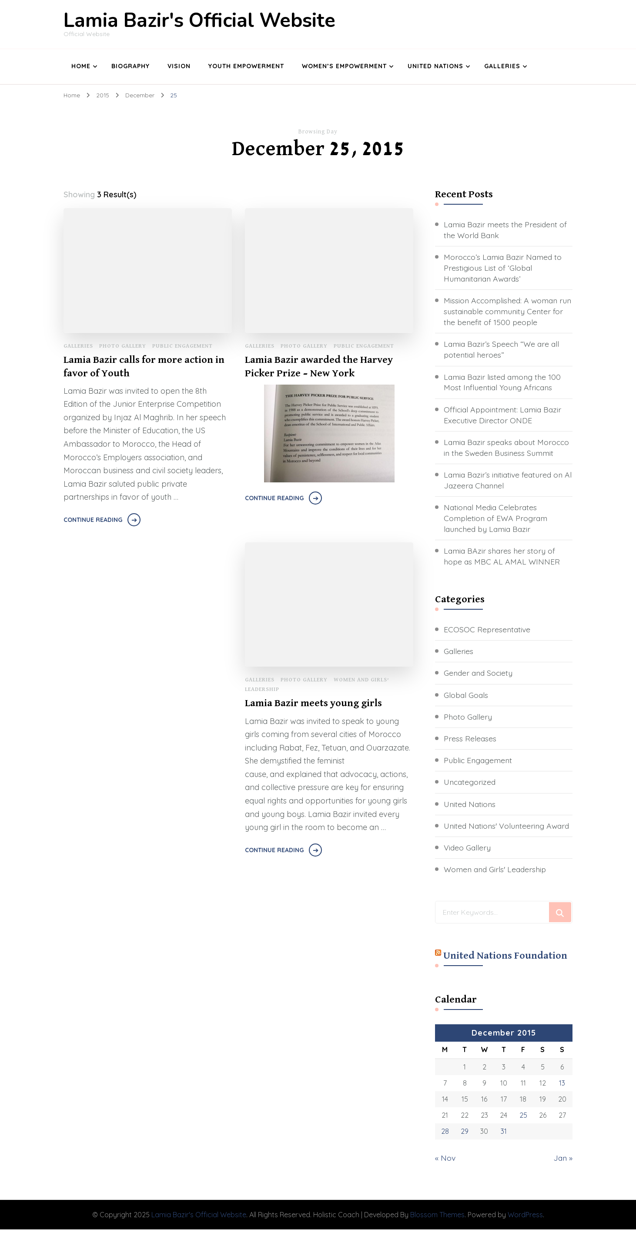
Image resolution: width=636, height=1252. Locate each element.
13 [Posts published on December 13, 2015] (562, 1105)
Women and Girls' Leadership (496, 892)
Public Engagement (182, 346)
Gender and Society (479, 685)
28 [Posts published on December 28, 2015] (445, 1154)
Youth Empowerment (246, 66)
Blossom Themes (437, 1236)
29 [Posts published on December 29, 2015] (465, 1154)
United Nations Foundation (505, 978)
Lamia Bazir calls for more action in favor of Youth (144, 366)
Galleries (502, 66)
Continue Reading (93, 519)
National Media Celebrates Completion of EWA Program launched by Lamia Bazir (496, 530)
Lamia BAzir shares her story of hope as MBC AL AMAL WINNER (502, 568)
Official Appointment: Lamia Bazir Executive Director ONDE (505, 415)
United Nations (435, 66)
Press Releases (470, 750)
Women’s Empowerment (344, 66)
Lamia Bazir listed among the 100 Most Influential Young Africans (504, 382)
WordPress (525, 1236)
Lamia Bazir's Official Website (199, 20)
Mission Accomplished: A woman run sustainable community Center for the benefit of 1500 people (506, 311)
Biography (130, 66)
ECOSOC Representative (488, 641)
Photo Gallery (122, 346)
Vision (179, 66)
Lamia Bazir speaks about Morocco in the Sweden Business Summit (503, 453)
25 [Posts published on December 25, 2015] (523, 1137)
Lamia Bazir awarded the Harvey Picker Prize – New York (319, 366)
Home (80, 66)
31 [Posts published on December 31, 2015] (504, 1154)
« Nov (445, 1181)
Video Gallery (468, 870)
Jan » (562, 1181)
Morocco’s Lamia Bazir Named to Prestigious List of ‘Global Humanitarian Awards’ (505, 267)
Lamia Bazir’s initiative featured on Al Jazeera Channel (505, 491)
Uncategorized (470, 794)
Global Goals (466, 707)
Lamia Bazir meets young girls (314, 702)
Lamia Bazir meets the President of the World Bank (507, 229)
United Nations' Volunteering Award (495, 843)
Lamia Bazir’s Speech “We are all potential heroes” (503, 349)
